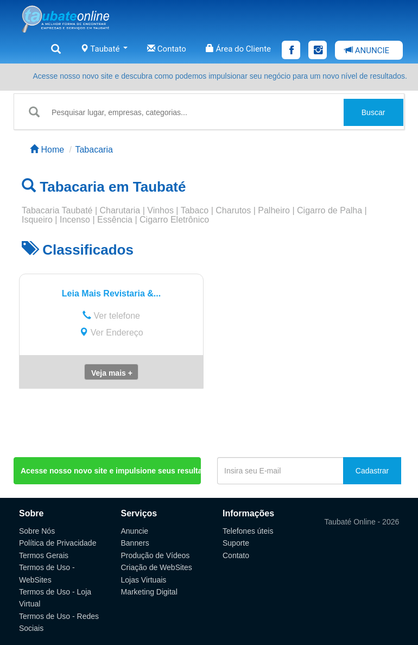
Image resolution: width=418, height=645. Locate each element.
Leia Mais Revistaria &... (111, 293)
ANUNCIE (367, 50)
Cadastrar (372, 470)
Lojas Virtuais (144, 580)
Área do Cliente (238, 49)
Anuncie (135, 531)
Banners (135, 543)
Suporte (236, 543)
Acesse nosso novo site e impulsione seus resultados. (111, 470)
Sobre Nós (37, 531)
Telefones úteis (248, 531)
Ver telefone (111, 315)
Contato (166, 49)
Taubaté (104, 49)
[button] (111, 372)
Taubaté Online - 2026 (362, 521)
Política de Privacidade (57, 543)
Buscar (373, 112)
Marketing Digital (149, 591)
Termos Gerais (43, 555)
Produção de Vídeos (155, 555)
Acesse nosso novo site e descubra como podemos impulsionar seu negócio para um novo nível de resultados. (220, 76)
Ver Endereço (111, 332)
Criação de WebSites (156, 567)
